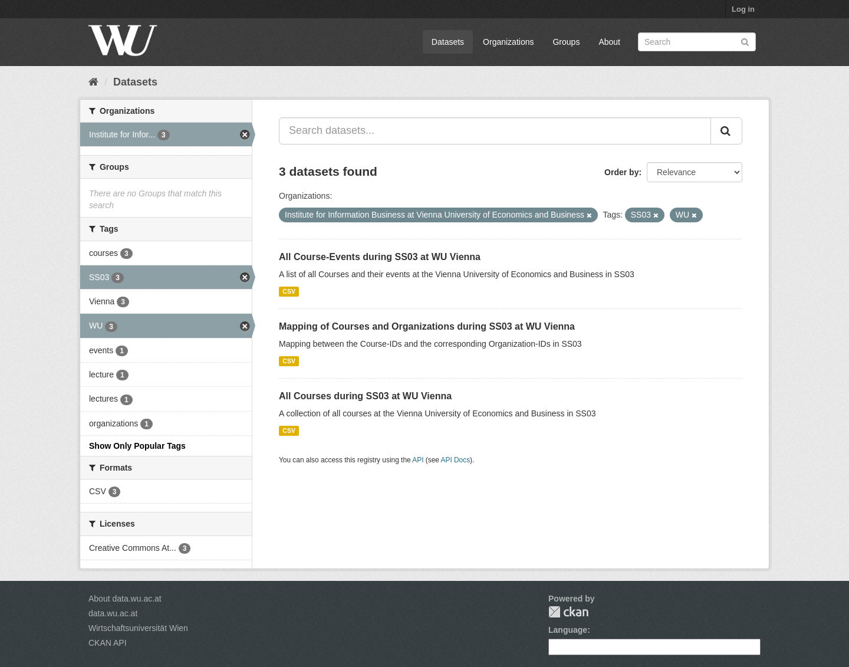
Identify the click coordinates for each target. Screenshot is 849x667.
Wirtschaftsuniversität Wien (138, 628)
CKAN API (107, 643)
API (417, 460)
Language (567, 630)
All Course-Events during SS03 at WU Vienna (380, 257)
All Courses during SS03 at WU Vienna (365, 396)
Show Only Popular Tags (137, 446)
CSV (288, 291)
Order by (621, 172)
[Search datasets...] (495, 130)
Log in (743, 9)
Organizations (508, 42)
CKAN (568, 612)
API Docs (455, 460)
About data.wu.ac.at (125, 598)
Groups (566, 42)
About (609, 42)
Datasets (448, 42)
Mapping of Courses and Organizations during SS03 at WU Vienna (427, 326)
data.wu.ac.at (112, 613)
